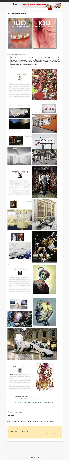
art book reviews (10, 412)
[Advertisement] (34, 446)
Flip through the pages (11, 394)
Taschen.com (22, 54)
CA (25, 67)
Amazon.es (44, 402)
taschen (21, 412)
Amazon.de (31, 402)
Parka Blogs (11, 4)
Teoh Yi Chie (14, 16)
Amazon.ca (21, 402)
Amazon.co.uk (26, 402)
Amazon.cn (53, 402)
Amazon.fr (35, 402)
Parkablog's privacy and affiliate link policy (31, 457)
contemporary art (17, 412)
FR (30, 67)
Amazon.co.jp (48, 402)
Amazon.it (39, 402)
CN (36, 67)
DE (29, 67)
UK (27, 67)
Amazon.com (17, 402)
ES (33, 67)
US (24, 67)
